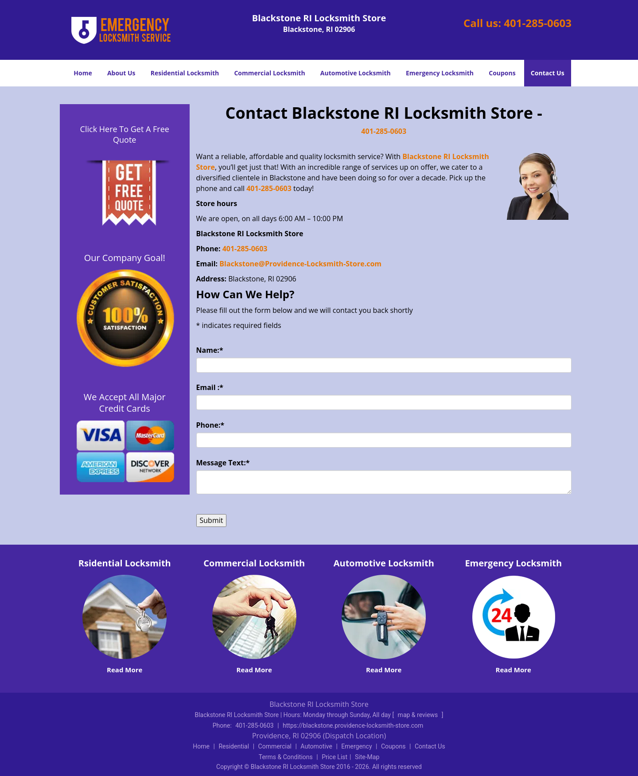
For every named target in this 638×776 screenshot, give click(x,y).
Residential (233, 746)
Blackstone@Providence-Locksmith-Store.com (301, 264)
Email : (210, 387)
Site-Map (367, 756)
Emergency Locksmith (440, 73)
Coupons (502, 73)
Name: (209, 350)
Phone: (210, 425)
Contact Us (547, 73)
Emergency (356, 746)
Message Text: (223, 463)
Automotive (316, 746)
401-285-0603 (538, 23)
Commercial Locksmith (269, 73)
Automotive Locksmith (355, 73)
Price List (334, 756)
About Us (121, 73)
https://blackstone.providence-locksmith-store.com (353, 725)
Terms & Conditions (286, 756)
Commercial (275, 746)
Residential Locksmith (185, 73)
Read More (124, 669)
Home (83, 73)
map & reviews (419, 714)
